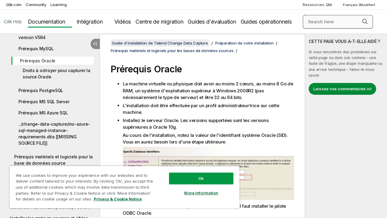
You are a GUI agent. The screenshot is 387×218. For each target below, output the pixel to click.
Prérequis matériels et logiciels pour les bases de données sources (172, 50)
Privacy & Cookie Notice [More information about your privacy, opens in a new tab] (118, 199)
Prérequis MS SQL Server (43, 101)
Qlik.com (13, 4)
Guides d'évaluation (212, 21)
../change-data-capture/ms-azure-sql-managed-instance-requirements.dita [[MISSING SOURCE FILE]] (54, 133)
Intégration (89, 21)
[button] (364, 21)
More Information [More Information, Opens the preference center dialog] (201, 192)
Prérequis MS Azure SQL (43, 112)
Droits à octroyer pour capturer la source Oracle (56, 73)
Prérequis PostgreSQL (40, 90)
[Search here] (337, 21)
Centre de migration (159, 21)
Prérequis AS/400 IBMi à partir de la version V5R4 (54, 34)
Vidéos (122, 21)
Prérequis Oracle (37, 60)
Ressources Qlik (317, 4)
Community (36, 4)
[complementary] (346, 126)
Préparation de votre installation (244, 43)
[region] (124, 187)
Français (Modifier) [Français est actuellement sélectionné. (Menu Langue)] (359, 5)
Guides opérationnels (266, 21)
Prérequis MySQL (36, 48)
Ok (201, 178)
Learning (58, 4)
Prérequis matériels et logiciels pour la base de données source (53, 160)
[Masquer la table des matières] (95, 44)
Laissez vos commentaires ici (342, 88)
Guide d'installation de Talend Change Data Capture (160, 43)
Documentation (46, 21)
